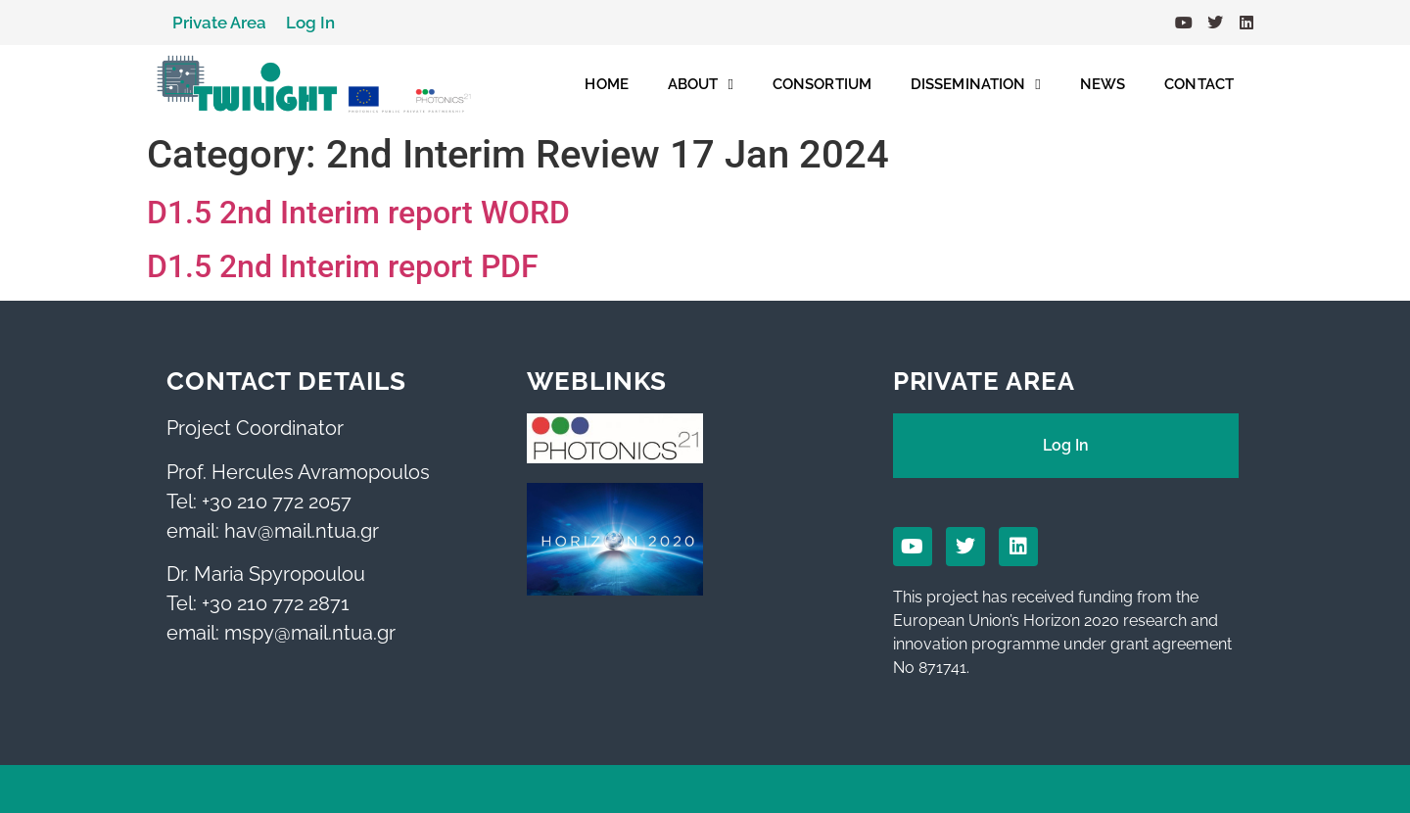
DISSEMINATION (976, 85)
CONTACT (1199, 84)
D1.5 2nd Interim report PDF (343, 266)
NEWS (1102, 84)
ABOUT (700, 85)
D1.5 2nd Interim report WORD (358, 212)
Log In (310, 22)
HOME (606, 84)
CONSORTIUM (822, 84)
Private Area (219, 22)
